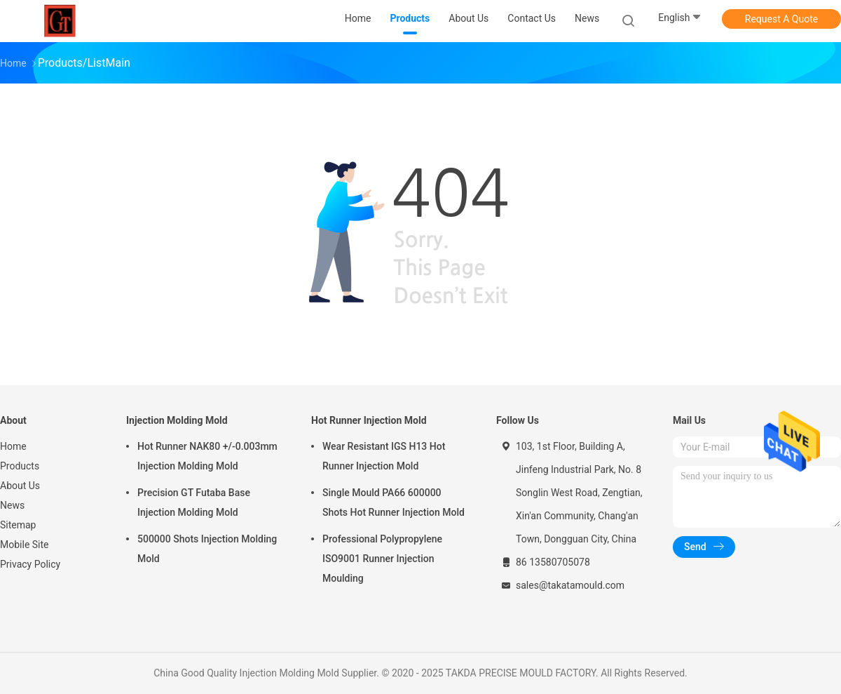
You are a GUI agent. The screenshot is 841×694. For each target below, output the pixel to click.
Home (13, 446)
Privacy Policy (30, 564)
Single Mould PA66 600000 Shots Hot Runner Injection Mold (393, 502)
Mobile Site (24, 544)
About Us (20, 485)
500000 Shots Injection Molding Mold (207, 548)
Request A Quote (781, 19)
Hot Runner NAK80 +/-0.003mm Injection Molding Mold (207, 456)
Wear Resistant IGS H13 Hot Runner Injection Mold (383, 456)
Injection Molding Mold (177, 420)
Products (19, 466)
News (12, 505)
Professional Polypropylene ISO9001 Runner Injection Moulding (382, 558)
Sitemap (18, 524)
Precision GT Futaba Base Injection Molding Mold (193, 502)
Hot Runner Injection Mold (369, 420)
